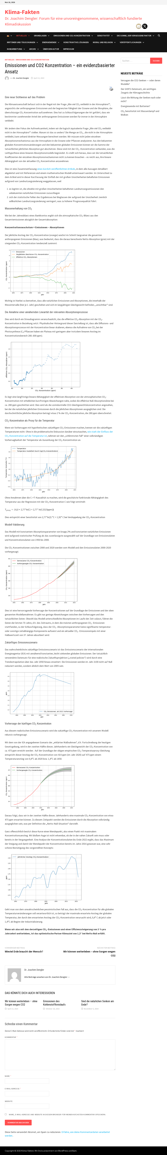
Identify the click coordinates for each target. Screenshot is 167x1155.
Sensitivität (103, 35)
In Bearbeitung (14, 49)
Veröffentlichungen (130, 42)
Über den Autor (51, 49)
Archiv (32, 49)
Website (9, 1101)
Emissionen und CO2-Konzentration (72, 35)
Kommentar (11, 1037)
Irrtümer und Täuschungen (21, 42)
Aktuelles (21, 35)
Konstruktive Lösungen (76, 42)
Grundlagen (40, 35)
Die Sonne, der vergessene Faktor (134, 35)
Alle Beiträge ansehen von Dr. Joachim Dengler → (47, 977)
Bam (74, 1150)
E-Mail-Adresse (13, 1088)
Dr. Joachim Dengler (21, 78)
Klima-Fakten (22, 12)
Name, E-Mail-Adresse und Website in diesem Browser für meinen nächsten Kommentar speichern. (57, 1114)
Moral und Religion (103, 42)
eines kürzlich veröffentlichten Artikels (56, 168)
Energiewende (49, 42)
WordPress (63, 1150)
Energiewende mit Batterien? (135, 106)
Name (8, 1076)
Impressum (68, 49)
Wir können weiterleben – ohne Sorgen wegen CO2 (21, 1003)
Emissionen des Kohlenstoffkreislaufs (54, 1003)
